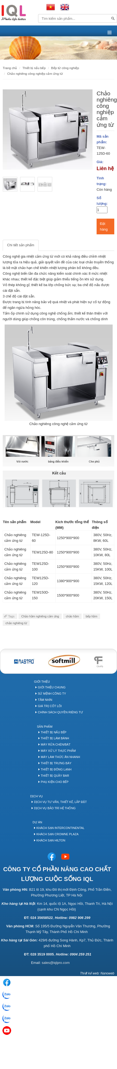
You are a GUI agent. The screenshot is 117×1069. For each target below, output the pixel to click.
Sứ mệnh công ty (52, 693)
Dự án (37, 822)
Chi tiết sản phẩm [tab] (20, 245)
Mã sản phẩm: (103, 139)
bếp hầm (91, 616)
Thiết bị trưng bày (56, 763)
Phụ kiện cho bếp (55, 781)
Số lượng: (102, 201)
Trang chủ (10, 68)
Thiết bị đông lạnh (56, 769)
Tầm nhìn (45, 699)
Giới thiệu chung (52, 687)
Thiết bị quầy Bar (55, 775)
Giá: (100, 162)
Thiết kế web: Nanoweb (97, 973)
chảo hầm (72, 616)
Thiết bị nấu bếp (53, 732)
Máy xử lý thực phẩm (58, 750)
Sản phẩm (45, 726)
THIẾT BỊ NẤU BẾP (33, 68)
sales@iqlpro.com (56, 963)
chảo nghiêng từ (16, 623)
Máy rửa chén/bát (55, 744)
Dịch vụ (36, 796)
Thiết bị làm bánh (55, 738)
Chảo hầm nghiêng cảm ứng (40, 616)
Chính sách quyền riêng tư (60, 712)
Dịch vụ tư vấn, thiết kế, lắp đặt (60, 802)
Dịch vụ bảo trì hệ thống (55, 808)
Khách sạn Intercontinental (60, 828)
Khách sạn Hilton (50, 840)
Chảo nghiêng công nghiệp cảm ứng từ (35, 73)
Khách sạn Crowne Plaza (57, 834)
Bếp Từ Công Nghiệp (65, 68)
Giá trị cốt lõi (50, 706)
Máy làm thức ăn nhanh (60, 757)
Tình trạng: (101, 181)
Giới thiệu (42, 681)
